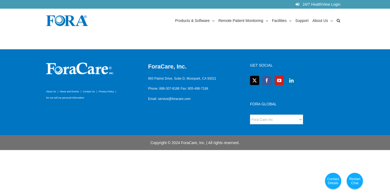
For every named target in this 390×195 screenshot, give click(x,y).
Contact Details (333, 181)
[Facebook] (266, 80)
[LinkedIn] (291, 80)
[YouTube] (279, 80)
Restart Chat (354, 181)
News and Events (69, 91)
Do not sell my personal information (65, 97)
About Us (51, 91)
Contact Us (89, 91)
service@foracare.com (174, 99)
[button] (342, 20)
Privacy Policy (106, 91)
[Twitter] (254, 80)
